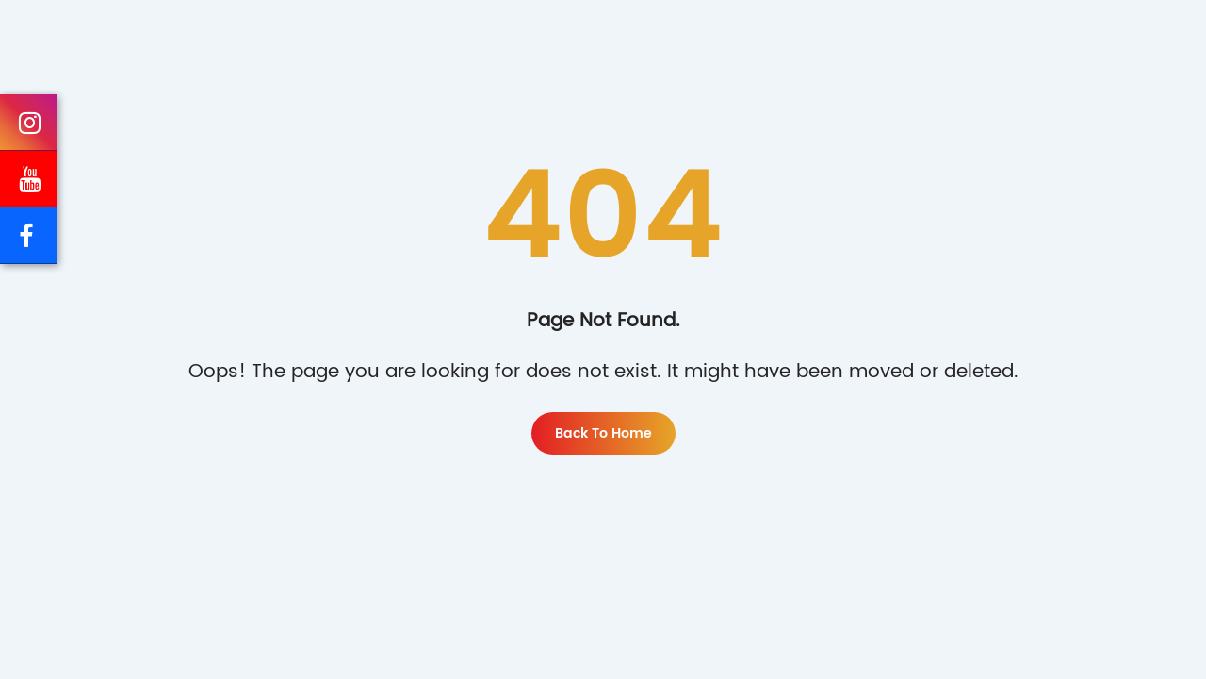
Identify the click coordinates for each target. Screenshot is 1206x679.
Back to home (603, 433)
